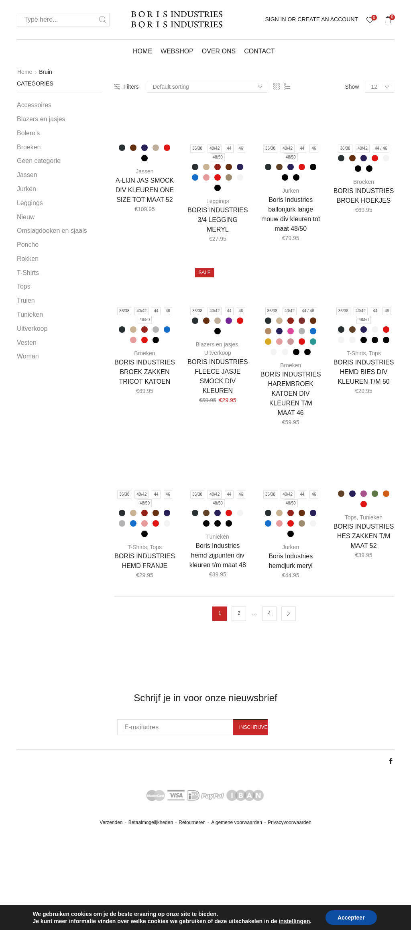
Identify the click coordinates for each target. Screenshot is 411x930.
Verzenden (111, 822)
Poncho (28, 244)
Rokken (28, 258)
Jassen (144, 171)
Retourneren (192, 822)
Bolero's (28, 133)
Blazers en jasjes (216, 344)
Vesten (27, 342)
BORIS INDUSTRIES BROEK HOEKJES (364, 195)
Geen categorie (39, 160)
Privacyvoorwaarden (289, 822)
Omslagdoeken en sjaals (52, 230)
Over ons (219, 51)
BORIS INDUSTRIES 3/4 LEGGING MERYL (217, 220)
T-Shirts (356, 353)
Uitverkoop (217, 353)
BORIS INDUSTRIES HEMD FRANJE (144, 561)
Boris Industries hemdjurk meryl (291, 561)
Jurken (290, 190)
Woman (28, 356)
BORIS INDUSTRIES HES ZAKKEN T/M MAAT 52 (364, 536)
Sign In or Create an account (311, 19)
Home (142, 51)
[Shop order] (207, 87)
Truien (26, 300)
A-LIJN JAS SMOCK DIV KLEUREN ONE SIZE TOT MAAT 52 (145, 190)
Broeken (363, 182)
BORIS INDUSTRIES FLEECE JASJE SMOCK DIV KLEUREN (217, 376)
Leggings (217, 201)
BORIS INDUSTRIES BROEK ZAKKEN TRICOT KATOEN (144, 372)
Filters (126, 86)
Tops (375, 353)
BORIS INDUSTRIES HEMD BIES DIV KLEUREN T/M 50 (364, 372)
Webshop (177, 51)
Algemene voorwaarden (236, 822)
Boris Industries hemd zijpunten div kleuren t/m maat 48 (217, 555)
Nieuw (26, 217)
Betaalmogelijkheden (150, 822)
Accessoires (34, 105)
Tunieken (217, 536)
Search (102, 19)
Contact (259, 51)
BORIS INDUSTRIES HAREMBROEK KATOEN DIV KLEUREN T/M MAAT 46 (290, 393)
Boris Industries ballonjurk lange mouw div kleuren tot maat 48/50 (290, 214)
